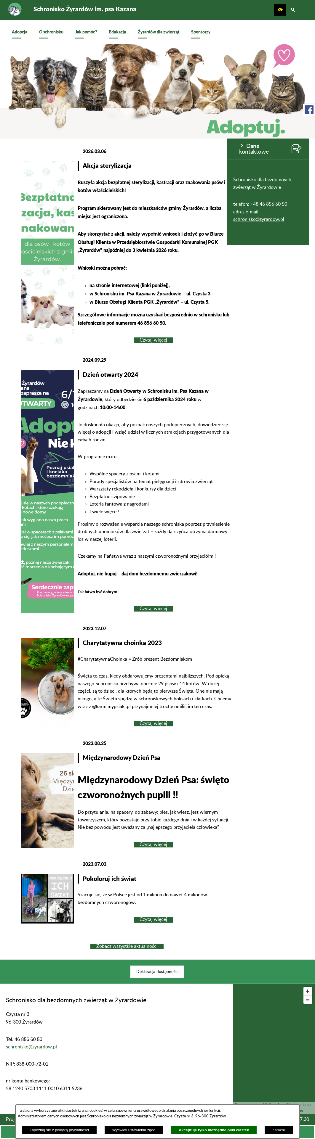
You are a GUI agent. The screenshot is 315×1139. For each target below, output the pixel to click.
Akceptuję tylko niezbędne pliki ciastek (214, 1130)
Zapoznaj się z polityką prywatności (59, 1130)
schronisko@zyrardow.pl (31, 219)
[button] (280, 10)
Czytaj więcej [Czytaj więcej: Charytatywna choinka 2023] (229, 723)
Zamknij (279, 1130)
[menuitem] (19, 32)
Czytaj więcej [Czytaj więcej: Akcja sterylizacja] (229, 340)
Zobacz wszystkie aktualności (203, 946)
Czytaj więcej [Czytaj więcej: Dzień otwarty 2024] (229, 608)
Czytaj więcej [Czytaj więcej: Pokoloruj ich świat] (229, 919)
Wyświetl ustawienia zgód (134, 1130)
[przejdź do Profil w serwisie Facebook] (309, 110)
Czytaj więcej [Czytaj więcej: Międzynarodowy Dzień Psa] (229, 844)
